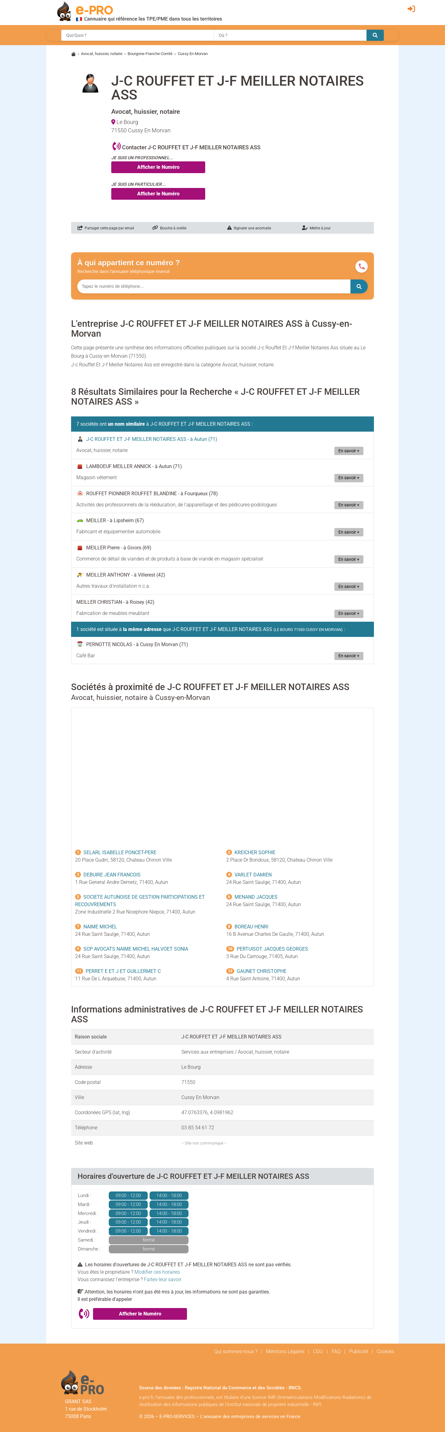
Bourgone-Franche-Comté (150, 53)
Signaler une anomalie (249, 228)
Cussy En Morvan (193, 53)
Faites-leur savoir (162, 1279)
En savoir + (348, 451)
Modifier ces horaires (157, 1272)
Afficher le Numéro (158, 167)
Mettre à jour (316, 228)
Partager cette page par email (106, 228)
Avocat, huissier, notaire (101, 53)
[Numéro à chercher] (213, 286)
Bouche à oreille (169, 228)
